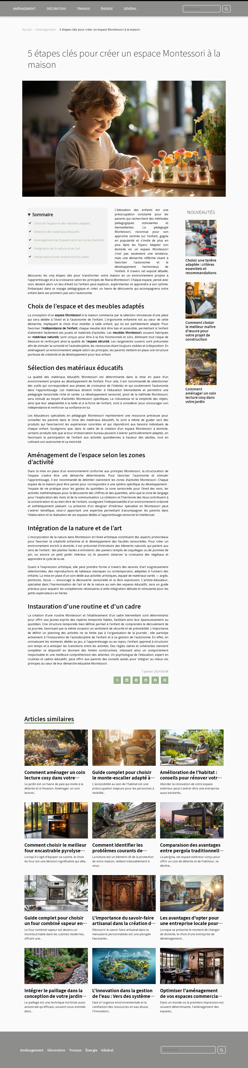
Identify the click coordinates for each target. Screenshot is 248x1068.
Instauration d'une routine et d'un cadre (61, 257)
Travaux (83, 9)
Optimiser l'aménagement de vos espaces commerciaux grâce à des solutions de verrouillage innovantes (191, 998)
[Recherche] (201, 8)
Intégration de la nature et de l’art (57, 248)
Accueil (27, 30)
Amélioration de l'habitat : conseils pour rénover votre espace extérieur (190, 777)
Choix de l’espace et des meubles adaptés (62, 223)
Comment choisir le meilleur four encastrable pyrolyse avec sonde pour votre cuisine (55, 853)
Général (130, 9)
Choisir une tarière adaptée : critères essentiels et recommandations (200, 266)
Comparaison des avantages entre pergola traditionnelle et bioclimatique (191, 850)
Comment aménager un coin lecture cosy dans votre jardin (200, 395)
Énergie (107, 9)
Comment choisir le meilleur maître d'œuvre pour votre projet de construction (200, 331)
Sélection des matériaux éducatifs (57, 232)
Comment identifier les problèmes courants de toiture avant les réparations (123, 850)
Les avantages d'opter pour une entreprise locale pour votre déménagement (189, 923)
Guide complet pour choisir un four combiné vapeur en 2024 (54, 923)
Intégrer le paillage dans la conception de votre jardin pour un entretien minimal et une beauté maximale (56, 998)
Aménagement (24, 9)
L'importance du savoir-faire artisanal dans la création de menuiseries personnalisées (123, 923)
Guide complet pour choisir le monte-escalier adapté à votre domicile (122, 777)
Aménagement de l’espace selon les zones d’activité (69, 240)
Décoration (56, 9)
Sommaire (42, 214)
